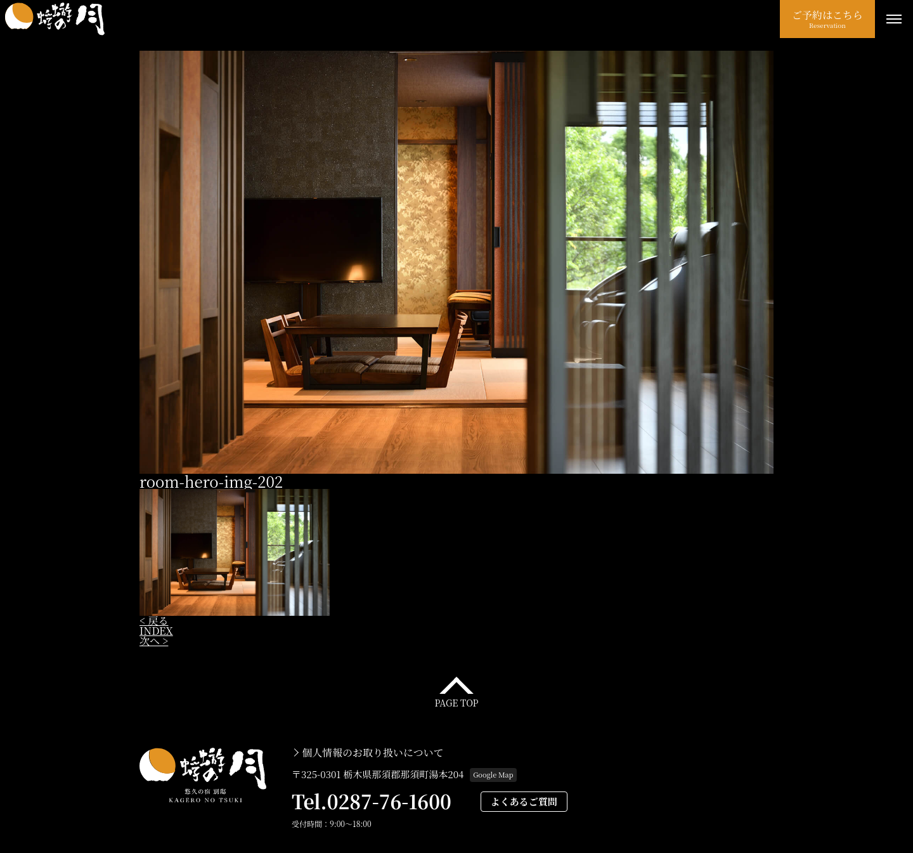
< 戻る (153, 620)
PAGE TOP (456, 701)
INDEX (156, 630)
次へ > (153, 641)
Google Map (493, 774)
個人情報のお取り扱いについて (373, 753)
